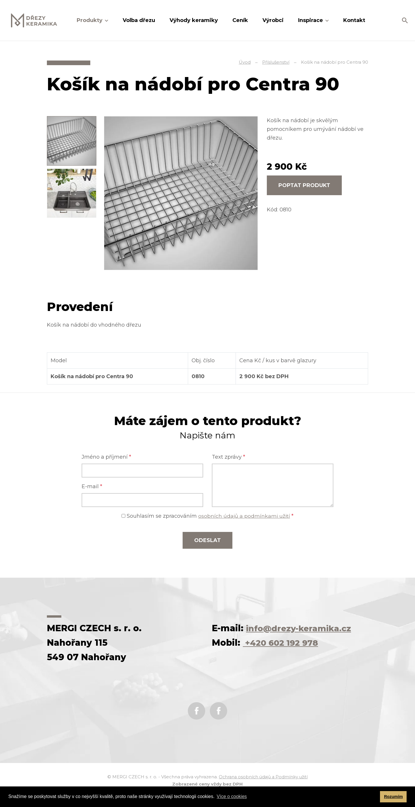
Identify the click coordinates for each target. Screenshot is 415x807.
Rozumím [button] (393, 796)
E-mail (92, 486)
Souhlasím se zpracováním (207, 516)
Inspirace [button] (311, 20)
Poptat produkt (304, 185)
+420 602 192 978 (284, 642)
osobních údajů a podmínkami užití (244, 516)
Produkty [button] (90, 20)
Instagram (218, 711)
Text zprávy (228, 457)
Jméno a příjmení (106, 457)
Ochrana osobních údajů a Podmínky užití (263, 776)
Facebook (196, 711)
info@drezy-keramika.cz (302, 628)
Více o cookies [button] (232, 796)
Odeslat (207, 540)
